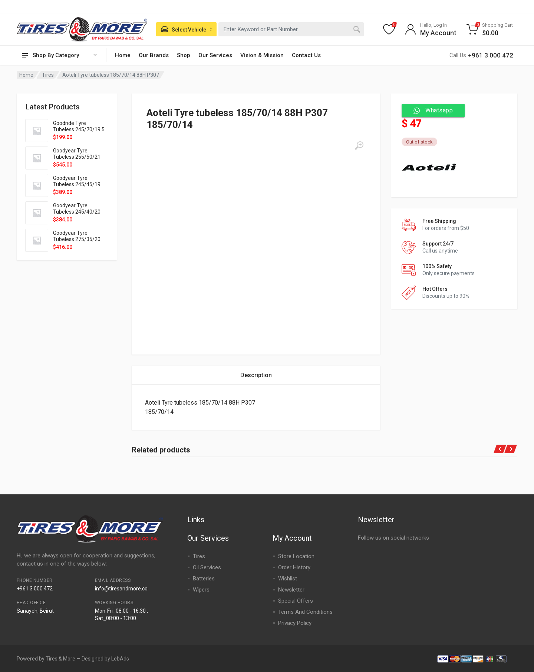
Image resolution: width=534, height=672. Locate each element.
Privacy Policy (295, 623)
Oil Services (207, 567)
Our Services (215, 55)
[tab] (256, 375)
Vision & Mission (262, 55)
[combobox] (291, 29)
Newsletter (291, 589)
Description (256, 375)
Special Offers (295, 600)
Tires (48, 75)
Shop (183, 55)
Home (123, 55)
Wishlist (287, 578)
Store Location (296, 556)
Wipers (201, 589)
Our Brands (154, 55)
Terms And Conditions (305, 612)
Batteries (204, 578)
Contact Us (306, 55)
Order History (294, 567)
